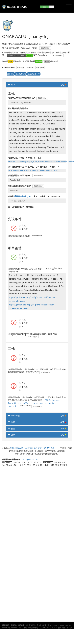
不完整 (20, 229)
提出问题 (42, 625)
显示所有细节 (21, 74)
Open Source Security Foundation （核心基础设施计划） (36, 626)
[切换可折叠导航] (69, 7)
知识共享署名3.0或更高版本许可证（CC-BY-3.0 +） (34, 447)
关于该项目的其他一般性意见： (22, 207)
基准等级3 (40, 67)
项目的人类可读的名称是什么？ (22, 98)
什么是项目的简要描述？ (19, 108)
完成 (20, 225)
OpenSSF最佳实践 (17, 6)
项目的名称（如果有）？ (28, 196)
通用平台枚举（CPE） (24, 196)
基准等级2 (30, 67)
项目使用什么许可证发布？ (20, 175)
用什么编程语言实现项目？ (20, 186)
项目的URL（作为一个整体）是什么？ (25, 158)
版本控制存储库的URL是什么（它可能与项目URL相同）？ (33, 166)
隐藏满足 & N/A (34, 74)
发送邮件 (32, 625)
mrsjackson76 (30, 459)
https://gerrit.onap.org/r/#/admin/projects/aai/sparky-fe (32, 170)
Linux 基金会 (51, 628)
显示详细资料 (45, 48)
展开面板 (10, 74)
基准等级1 (21, 67)
